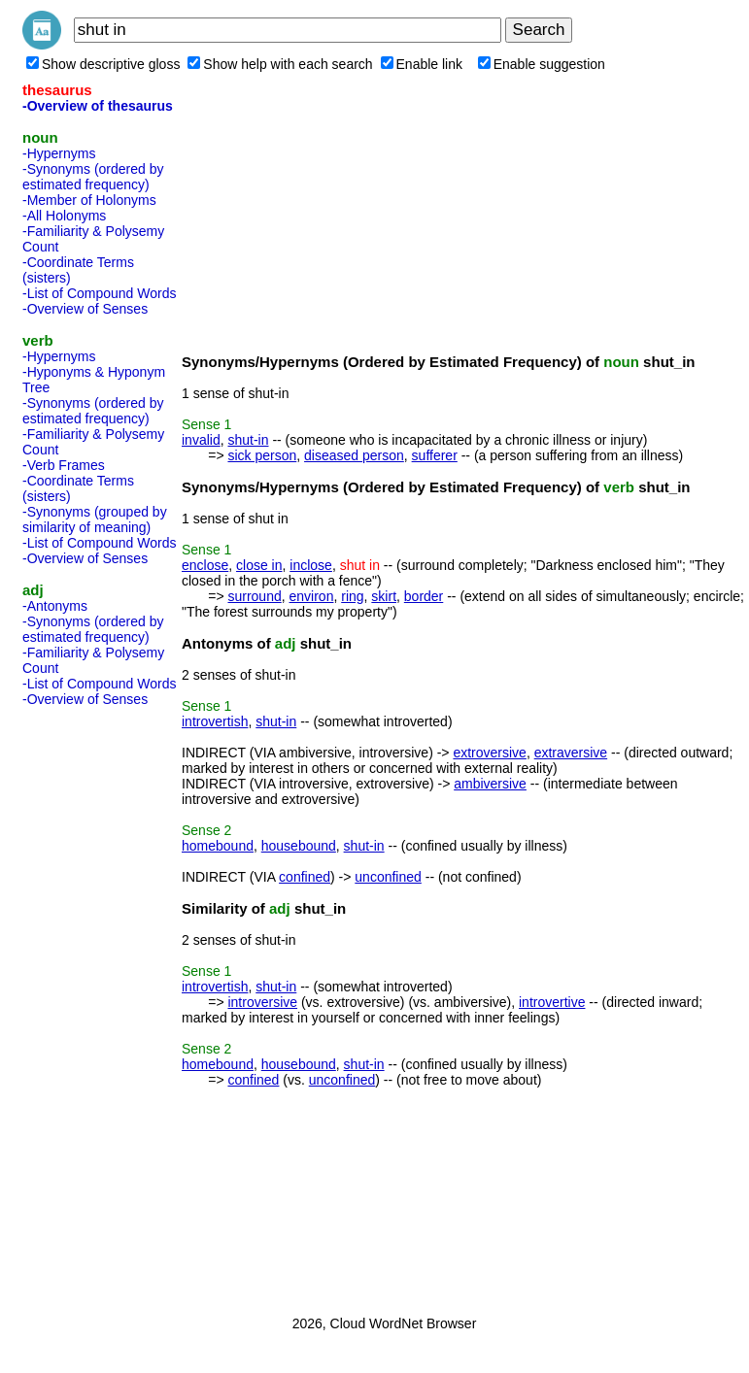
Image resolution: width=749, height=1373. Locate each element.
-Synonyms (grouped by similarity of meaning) (94, 519)
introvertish (215, 721)
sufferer (435, 455)
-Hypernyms (58, 153)
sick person (261, 455)
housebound (298, 846)
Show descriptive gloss (103, 64)
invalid (201, 440)
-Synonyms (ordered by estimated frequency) (93, 176)
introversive (262, 1002)
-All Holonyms (64, 215)
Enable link (422, 64)
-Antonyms (54, 606)
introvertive (552, 1002)
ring (352, 596)
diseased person (354, 455)
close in (259, 565)
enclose (205, 565)
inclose (310, 565)
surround (254, 596)
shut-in (247, 440)
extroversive (489, 752)
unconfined (388, 877)
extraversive (570, 752)
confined (304, 877)
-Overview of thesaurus (97, 106)
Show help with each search (279, 64)
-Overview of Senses (85, 309)
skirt (383, 596)
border (423, 596)
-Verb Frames (63, 465)
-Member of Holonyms (89, 200)
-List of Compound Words (99, 293)
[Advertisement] (100, 1005)
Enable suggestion (541, 64)
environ (311, 596)
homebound (218, 846)
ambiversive (490, 783)
